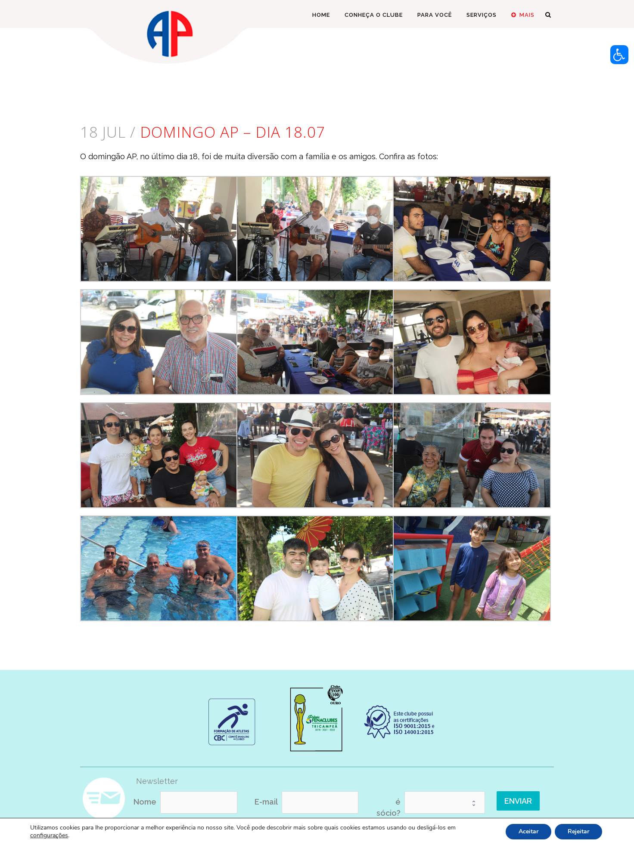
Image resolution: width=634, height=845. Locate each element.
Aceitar (528, 831)
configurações (49, 835)
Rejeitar (578, 831)
